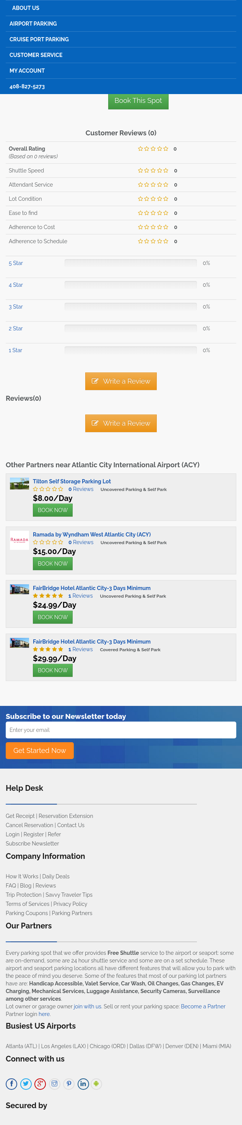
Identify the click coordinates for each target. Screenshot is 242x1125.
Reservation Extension (66, 816)
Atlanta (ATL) (21, 1046)
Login (12, 834)
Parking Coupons (27, 913)
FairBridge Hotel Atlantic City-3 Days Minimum (92, 588)
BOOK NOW (53, 510)
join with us (87, 1006)
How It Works (22, 876)
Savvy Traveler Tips (69, 895)
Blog (25, 886)
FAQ (11, 886)
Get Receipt (20, 816)
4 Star (16, 285)
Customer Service (36, 55)
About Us (25, 8)
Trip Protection (24, 895)
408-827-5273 (27, 86)
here (44, 1014)
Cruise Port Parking (39, 39)
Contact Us (70, 825)
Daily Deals (56, 876)
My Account (27, 71)
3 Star (16, 307)
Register (34, 834)
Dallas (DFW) (146, 1046)
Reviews (79, 489)
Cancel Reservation (29, 825)
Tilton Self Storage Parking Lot (72, 481)
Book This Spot (138, 100)
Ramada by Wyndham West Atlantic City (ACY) (92, 535)
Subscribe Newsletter (32, 843)
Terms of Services (27, 904)
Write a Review (121, 381)
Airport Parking (33, 24)
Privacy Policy (71, 904)
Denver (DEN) (182, 1046)
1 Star (15, 350)
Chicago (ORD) (107, 1046)
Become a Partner (203, 1006)
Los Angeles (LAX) (63, 1046)
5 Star (16, 263)
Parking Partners (72, 913)
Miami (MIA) (217, 1046)
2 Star (16, 328)
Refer (54, 834)
